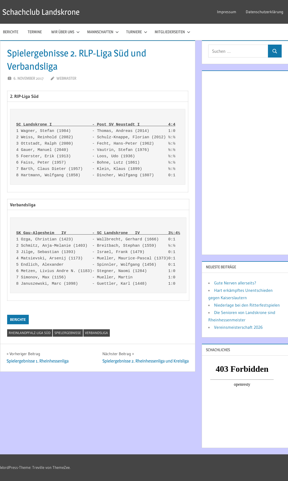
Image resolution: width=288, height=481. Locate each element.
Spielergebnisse (67, 333)
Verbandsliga (96, 333)
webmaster (66, 78)
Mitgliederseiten (172, 31)
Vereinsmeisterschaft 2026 (238, 327)
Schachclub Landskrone (43, 12)
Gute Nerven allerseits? (235, 282)
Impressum (226, 11)
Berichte (18, 319)
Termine (35, 31)
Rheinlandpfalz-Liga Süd (29, 333)
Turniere (136, 31)
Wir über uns (65, 31)
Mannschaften (103, 31)
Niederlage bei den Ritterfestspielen (247, 305)
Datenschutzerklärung (264, 11)
